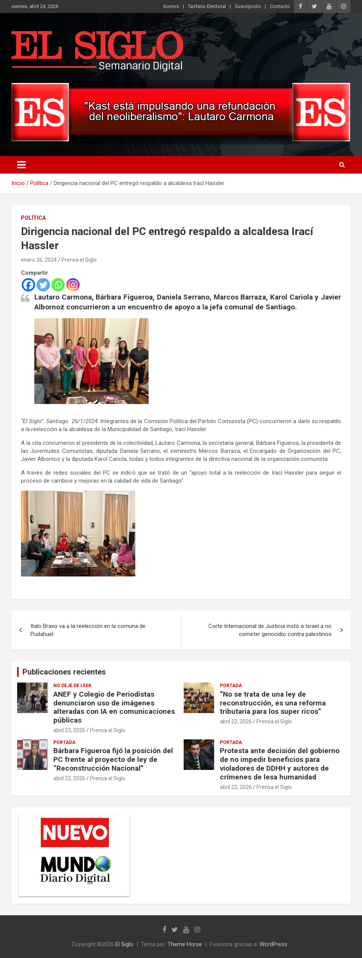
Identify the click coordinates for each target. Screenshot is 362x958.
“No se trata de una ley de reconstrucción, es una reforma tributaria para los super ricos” (273, 703)
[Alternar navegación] (21, 165)
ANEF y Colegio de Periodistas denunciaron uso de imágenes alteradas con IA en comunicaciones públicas (114, 707)
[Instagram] (73, 284)
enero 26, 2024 (39, 260)
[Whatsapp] (58, 284)
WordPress (273, 944)
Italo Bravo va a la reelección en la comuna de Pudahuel (88, 630)
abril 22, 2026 (236, 721)
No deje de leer (72, 685)
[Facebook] (28, 284)
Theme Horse (185, 944)
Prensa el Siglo (79, 260)
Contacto (280, 6)
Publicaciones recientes (64, 671)
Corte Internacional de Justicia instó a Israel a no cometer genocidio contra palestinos (270, 630)
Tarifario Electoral (207, 6)
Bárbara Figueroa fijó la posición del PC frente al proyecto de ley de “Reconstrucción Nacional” (113, 759)
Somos (171, 6)
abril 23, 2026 (69, 730)
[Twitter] (43, 284)
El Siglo (124, 944)
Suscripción (248, 6)
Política (33, 218)
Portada (231, 685)
